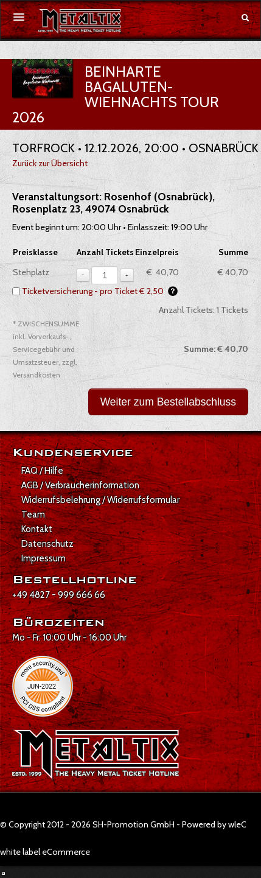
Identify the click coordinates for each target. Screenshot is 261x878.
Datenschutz (47, 543)
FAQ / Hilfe (42, 470)
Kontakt (36, 529)
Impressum (43, 558)
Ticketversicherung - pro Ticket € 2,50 (100, 291)
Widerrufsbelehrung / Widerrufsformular (100, 499)
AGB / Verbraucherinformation (80, 485)
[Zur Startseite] (79, 21)
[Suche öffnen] (245, 17)
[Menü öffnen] (18, 17)
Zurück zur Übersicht (50, 163)
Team (33, 514)
